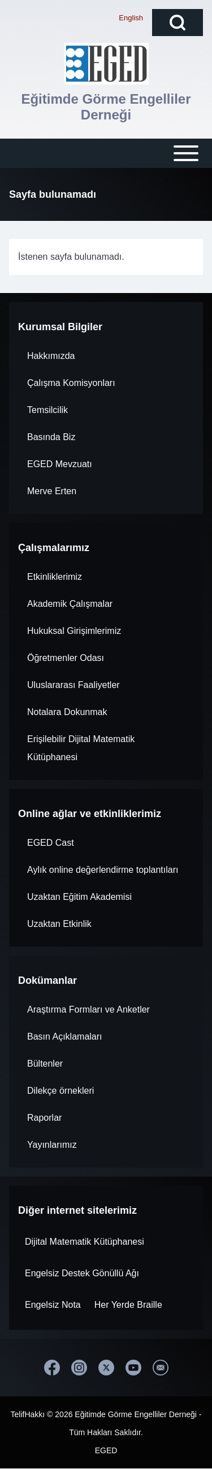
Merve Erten (51, 491)
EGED (106, 1450)
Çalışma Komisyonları (71, 383)
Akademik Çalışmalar (70, 604)
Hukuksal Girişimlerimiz (74, 631)
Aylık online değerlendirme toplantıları (102, 870)
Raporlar (44, 1117)
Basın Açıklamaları (64, 1036)
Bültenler (45, 1063)
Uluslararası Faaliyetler (73, 685)
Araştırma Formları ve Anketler (88, 1009)
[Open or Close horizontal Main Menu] (106, 153)
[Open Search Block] (177, 22)
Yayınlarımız (52, 1145)
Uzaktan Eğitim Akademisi (79, 897)
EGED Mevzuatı (59, 464)
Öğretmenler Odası (65, 658)
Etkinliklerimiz (54, 577)
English (131, 18)
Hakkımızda (51, 356)
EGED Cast (50, 842)
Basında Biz (51, 437)
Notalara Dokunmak (67, 712)
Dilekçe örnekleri (60, 1090)
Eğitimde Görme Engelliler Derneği (106, 106)
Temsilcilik (47, 410)
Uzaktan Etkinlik (59, 924)
